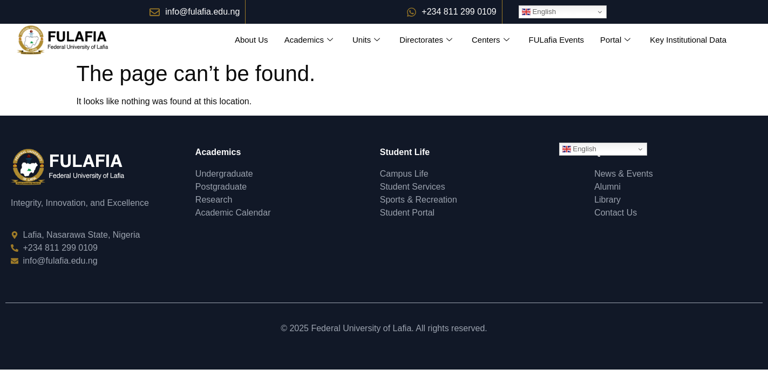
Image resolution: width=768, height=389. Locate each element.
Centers (490, 40)
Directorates (425, 40)
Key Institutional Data (688, 39)
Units (366, 40)
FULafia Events (557, 39)
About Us (251, 39)
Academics (308, 40)
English (539, 12)
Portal (615, 40)
